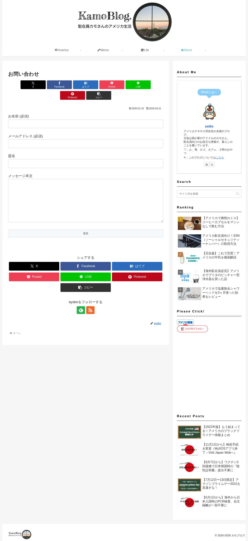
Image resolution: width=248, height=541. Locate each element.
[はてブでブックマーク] (72, 84)
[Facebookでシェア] (46, 84)
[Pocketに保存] (98, 84)
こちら (220, 157)
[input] (209, 194)
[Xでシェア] (20, 84)
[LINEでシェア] (124, 84)
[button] (85, 95)
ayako (209, 126)
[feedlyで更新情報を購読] (81, 318)
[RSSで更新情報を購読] (90, 318)
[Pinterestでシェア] (150, 84)
